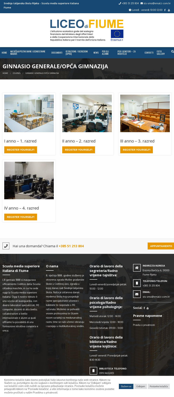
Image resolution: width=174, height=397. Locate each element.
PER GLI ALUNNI (105, 52)
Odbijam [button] (140, 386)
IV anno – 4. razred (21, 208)
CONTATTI (149, 52)
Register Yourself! (20, 149)
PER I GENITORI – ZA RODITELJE (127, 52)
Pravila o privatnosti (144, 324)
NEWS (96, 52)
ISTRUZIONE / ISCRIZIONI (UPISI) (77, 52)
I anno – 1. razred (20, 141)
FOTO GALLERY (161, 52)
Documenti (56, 52)
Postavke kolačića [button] (159, 386)
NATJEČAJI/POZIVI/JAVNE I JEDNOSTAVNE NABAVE (27, 52)
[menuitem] (4, 52)
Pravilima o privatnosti (45, 392)
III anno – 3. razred (137, 141)
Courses (16, 73)
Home (4, 52)
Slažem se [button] (126, 386)
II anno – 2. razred (79, 141)
